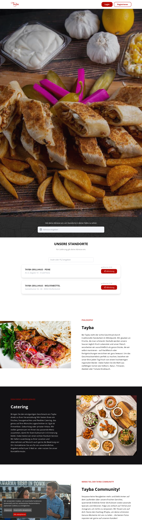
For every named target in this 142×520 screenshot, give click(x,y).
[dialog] (24, 508)
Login (107, 4)
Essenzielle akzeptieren (22, 510)
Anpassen (8, 510)
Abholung (109, 271)
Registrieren (122, 4)
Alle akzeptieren (20, 514)
